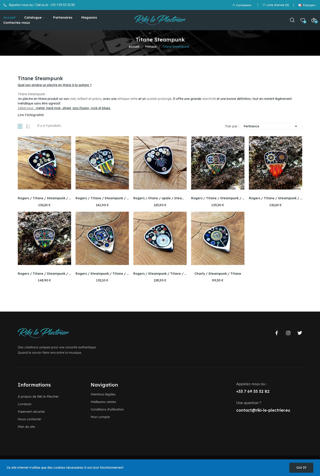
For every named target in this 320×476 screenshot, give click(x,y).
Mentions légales (103, 394)
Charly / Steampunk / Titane (217, 274)
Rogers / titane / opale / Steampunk (160, 198)
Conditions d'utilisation (107, 409)
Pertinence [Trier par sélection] (271, 126)
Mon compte (100, 417)
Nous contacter (29, 419)
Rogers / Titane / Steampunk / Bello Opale (44, 198)
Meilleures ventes (103, 402)
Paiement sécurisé (31, 412)
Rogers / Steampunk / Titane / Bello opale (102, 274)
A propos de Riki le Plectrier (38, 397)
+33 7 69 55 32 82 (62, 5)
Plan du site (26, 427)
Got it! (301, 468)
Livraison (24, 404)
